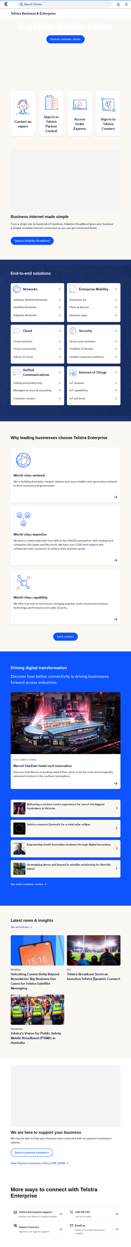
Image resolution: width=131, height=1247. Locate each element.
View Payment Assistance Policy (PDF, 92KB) (40, 1163)
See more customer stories (29, 884)
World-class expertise (30, 534)
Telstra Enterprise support (38, 1212)
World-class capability (30, 597)
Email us (94, 1226)
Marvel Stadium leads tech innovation (42, 766)
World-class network (29, 475)
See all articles (21, 927)
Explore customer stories (65, 39)
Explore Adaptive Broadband (32, 241)
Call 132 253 (83, 1212)
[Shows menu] (126, 4)
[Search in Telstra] (64, 4)
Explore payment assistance (32, 1152)
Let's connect (65, 636)
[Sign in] (118, 4)
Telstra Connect (34, 1227)
